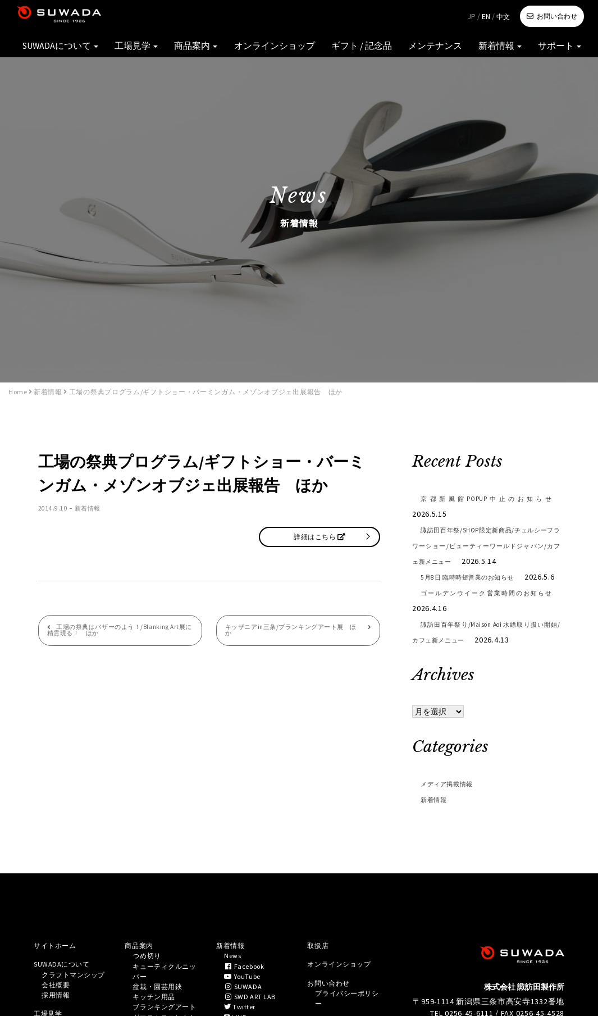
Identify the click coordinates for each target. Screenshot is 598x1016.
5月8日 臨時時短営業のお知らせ (486, 592)
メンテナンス (460, 50)
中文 (503, 16)
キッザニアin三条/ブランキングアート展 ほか (292, 632)
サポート (564, 50)
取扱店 (319, 978)
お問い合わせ (557, 16)
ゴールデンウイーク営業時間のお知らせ (486, 632)
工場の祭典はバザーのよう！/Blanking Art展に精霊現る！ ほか (116, 636)
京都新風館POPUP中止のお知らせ (486, 498)
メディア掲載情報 (454, 815)
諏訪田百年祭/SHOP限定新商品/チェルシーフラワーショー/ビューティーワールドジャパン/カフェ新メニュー (486, 545)
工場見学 (209, 50)
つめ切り (149, 990)
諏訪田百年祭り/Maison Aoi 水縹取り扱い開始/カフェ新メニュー (486, 663)
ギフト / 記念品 (399, 50)
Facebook (248, 1001)
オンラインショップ (325, 50)
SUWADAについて (145, 50)
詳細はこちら (319, 536)
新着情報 (514, 50)
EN (486, 16)
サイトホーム (58, 978)
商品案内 (259, 50)
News (234, 990)
